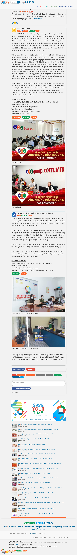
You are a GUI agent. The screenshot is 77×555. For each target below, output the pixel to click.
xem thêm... (39, 19)
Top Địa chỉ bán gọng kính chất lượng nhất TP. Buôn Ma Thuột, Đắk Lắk (37, 493)
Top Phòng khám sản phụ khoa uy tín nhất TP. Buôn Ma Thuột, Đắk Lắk (36, 449)
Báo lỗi (30, 11)
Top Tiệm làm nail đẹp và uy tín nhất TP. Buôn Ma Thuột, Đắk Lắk (35, 458)
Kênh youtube (52, 537)
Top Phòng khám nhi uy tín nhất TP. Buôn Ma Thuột (31, 444)
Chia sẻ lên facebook (18, 369)
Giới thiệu (12, 533)
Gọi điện (31, 30)
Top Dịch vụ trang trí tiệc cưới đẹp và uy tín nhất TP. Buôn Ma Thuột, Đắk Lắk (38, 429)
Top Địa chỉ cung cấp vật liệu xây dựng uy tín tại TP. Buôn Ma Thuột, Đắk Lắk (38, 477)
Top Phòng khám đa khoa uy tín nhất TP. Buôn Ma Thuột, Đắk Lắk (35, 424)
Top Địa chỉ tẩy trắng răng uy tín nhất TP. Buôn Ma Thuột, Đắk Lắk (35, 434)
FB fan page (43, 537)
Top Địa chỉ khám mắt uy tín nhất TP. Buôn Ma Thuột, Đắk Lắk (34, 473)
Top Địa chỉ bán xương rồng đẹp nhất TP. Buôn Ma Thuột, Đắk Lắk (35, 482)
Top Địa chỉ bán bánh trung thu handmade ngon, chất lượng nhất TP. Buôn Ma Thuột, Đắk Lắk (41, 503)
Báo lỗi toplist (30, 369)
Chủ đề (60, 537)
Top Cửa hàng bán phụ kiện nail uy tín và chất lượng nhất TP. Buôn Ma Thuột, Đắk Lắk (40, 488)
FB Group (35, 537)
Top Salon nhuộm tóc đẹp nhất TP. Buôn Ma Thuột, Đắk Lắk (34, 498)
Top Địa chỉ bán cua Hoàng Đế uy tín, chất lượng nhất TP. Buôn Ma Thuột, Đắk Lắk (39, 463)
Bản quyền (42, 533)
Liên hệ (66, 537)
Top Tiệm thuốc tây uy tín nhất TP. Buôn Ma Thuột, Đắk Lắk (33, 439)
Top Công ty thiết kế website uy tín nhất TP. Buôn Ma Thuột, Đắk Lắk (35, 514)
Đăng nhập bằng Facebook (21, 388)
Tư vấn (37, 30)
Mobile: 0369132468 (22, 533)
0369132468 (18, 544)
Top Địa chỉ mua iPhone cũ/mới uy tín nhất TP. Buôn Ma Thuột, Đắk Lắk (36, 453)
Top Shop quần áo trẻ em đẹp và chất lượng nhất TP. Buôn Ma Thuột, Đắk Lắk (38, 468)
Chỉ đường (25, 30)
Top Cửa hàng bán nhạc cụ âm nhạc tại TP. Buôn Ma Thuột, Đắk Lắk (36, 508)
